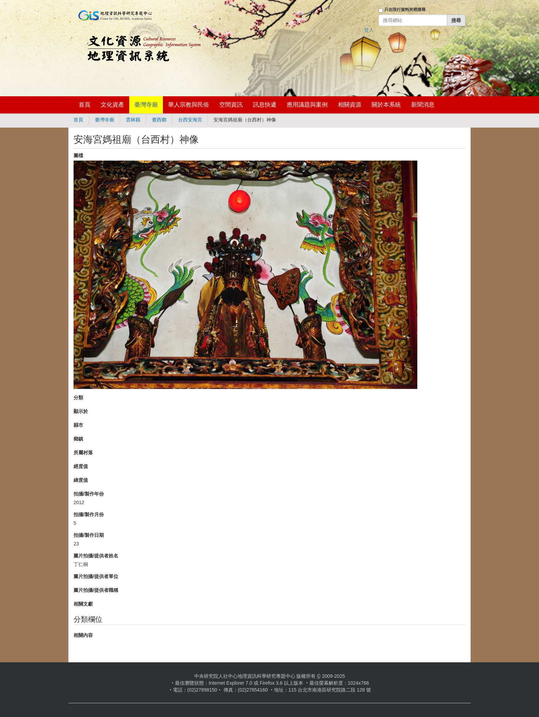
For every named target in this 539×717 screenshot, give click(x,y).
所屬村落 (83, 452)
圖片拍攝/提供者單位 (96, 576)
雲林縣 (133, 119)
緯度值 (81, 480)
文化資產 (112, 104)
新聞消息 (422, 104)
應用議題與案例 (307, 104)
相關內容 (83, 635)
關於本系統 (386, 104)
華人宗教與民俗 (188, 104)
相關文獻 (83, 604)
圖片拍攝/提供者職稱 (96, 590)
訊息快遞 (264, 104)
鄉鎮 (78, 439)
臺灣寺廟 (146, 104)
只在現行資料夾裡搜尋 (405, 9)
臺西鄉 (159, 119)
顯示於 (81, 411)
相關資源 (349, 104)
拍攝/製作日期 (89, 535)
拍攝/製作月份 (89, 514)
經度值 (81, 466)
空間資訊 (231, 104)
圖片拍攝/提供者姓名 (96, 555)
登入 (369, 30)
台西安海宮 (190, 119)
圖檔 (78, 155)
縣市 (78, 425)
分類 (78, 397)
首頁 (84, 104)
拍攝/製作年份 (89, 494)
